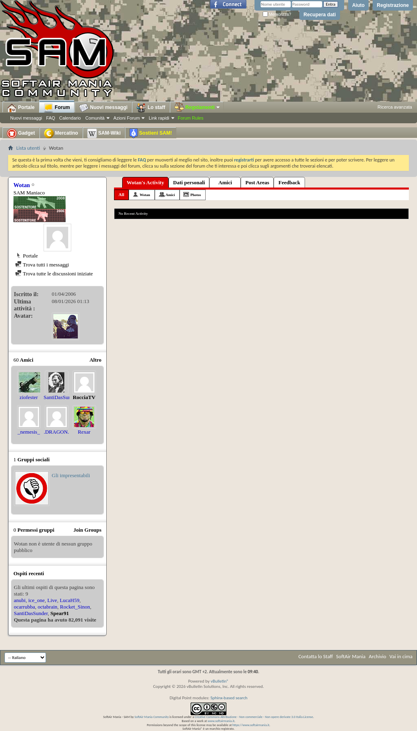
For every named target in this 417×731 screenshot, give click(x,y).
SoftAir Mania (350, 656)
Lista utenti (28, 148)
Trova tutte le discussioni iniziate (54, 274)
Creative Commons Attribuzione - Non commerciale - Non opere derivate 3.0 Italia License (254, 717)
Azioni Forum (127, 118)
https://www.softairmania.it (251, 725)
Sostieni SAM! (150, 133)
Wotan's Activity (145, 182)
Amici (225, 182)
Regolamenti (197, 107)
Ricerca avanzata (394, 107)
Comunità (94, 118)
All (121, 194)
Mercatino (61, 133)
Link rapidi (159, 118)
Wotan (145, 195)
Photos (196, 195)
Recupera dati (319, 14)
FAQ (50, 118)
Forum (57, 108)
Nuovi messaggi (26, 118)
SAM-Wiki (104, 133)
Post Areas (257, 182)
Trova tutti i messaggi (42, 265)
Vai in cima (401, 656)
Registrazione (393, 5)
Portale (21, 108)
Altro (95, 360)
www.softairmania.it (221, 721)
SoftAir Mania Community (151, 717)
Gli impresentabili (71, 475)
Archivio (377, 656)
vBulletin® (220, 681)
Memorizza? (277, 14)
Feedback (289, 182)
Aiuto (358, 5)
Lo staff (150, 108)
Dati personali (189, 182)
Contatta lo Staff (315, 656)
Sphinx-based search (229, 697)
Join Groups (87, 530)
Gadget (21, 133)
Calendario (70, 118)
